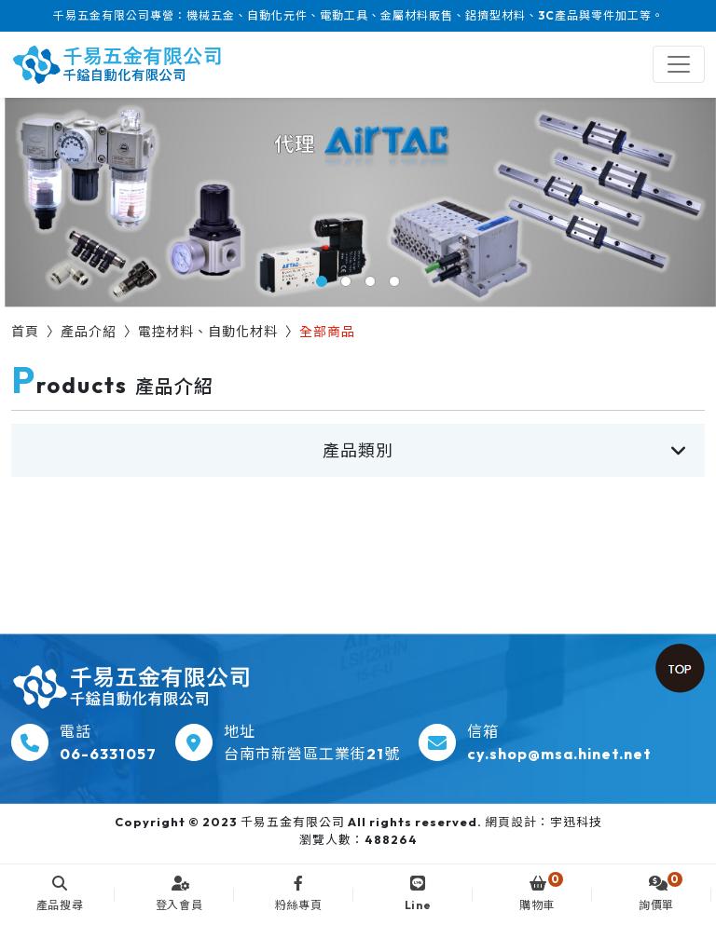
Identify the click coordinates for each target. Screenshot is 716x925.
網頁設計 (511, 821)
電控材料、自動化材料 (208, 331)
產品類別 (358, 450)
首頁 (25, 331)
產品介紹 (89, 331)
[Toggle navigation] (679, 64)
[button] (322, 281)
